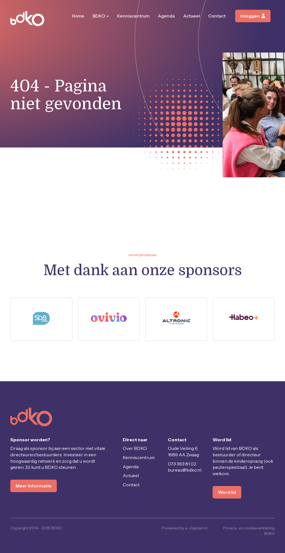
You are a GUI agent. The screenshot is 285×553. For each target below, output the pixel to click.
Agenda (166, 16)
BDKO (101, 16)
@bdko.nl (184, 470)
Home (78, 16)
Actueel (191, 16)
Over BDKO (135, 448)
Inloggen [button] (252, 16)
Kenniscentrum (133, 16)
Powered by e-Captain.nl (184, 527)
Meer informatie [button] (33, 486)
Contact (216, 16)
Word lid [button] (227, 492)
